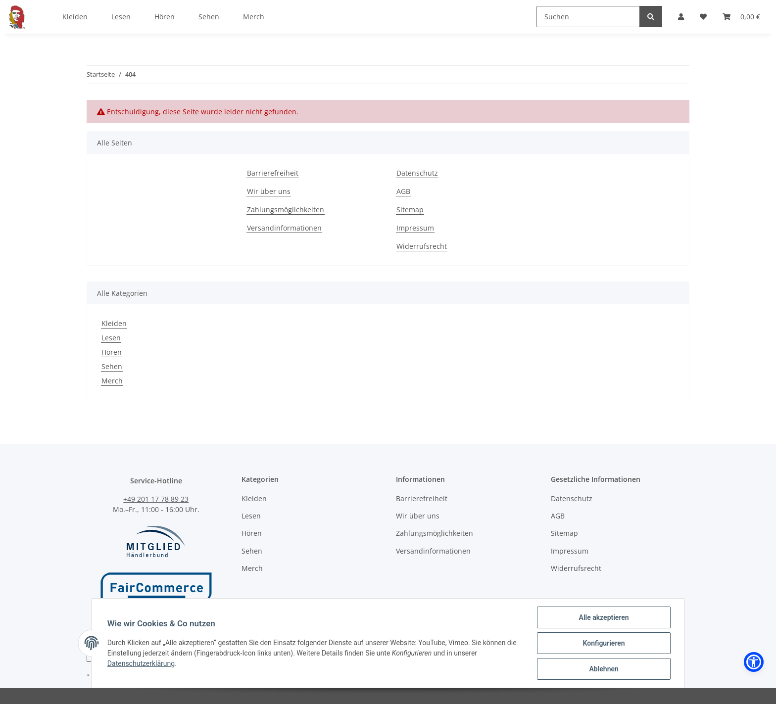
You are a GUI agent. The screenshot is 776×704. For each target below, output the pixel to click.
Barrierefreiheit (272, 173)
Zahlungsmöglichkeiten (285, 209)
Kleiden (114, 323)
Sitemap (410, 209)
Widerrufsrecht (421, 246)
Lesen (111, 337)
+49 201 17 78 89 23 (156, 499)
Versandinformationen (284, 228)
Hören (111, 352)
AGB (403, 191)
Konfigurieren (603, 643)
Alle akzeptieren (604, 617)
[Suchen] (588, 16)
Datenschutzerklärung (141, 664)
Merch (112, 380)
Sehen (111, 366)
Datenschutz (417, 173)
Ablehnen (603, 669)
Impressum (415, 228)
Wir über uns (269, 191)
